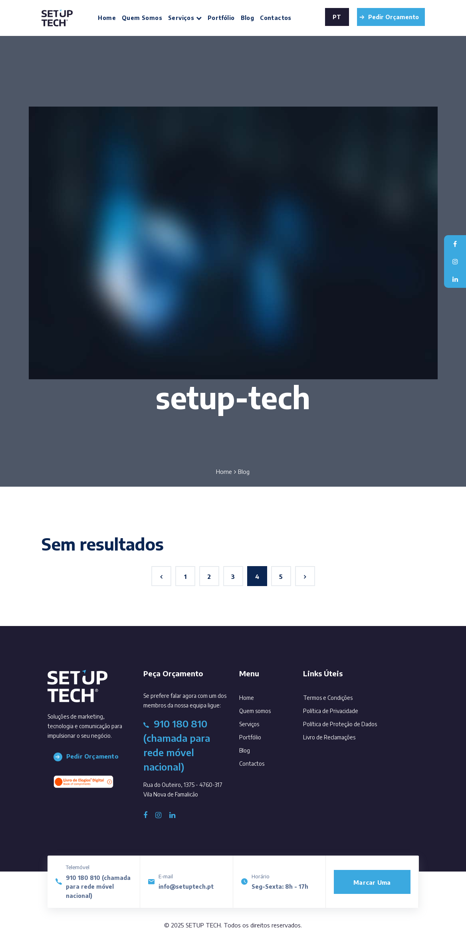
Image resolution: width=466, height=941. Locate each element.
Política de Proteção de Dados (340, 724)
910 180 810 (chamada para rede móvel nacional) (98, 886)
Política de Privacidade (330, 710)
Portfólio (221, 17)
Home (107, 17)
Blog (247, 17)
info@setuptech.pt (186, 886)
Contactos (275, 17)
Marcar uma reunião (372, 886)
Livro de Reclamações (329, 737)
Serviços (185, 17)
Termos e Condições (328, 697)
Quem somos (142, 17)
